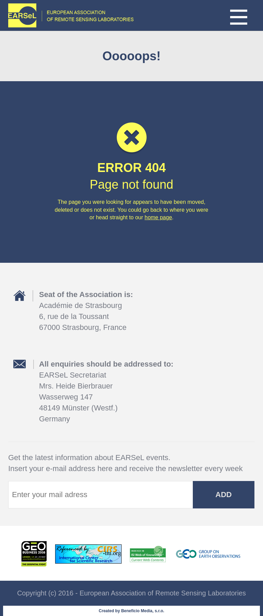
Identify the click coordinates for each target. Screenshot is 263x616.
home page (158, 217)
